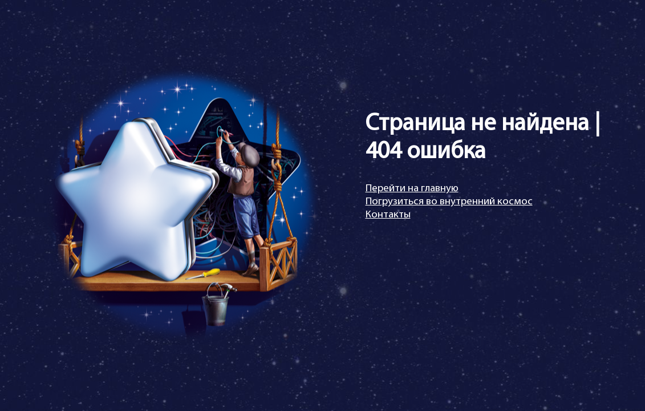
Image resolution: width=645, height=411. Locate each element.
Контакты (388, 214)
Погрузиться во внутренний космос (449, 201)
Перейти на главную (412, 188)
